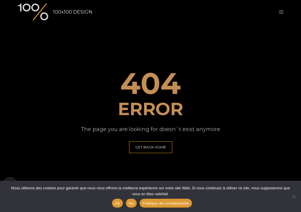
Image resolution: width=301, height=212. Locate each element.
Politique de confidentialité (166, 203)
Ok (117, 203)
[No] (294, 196)
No (131, 203)
